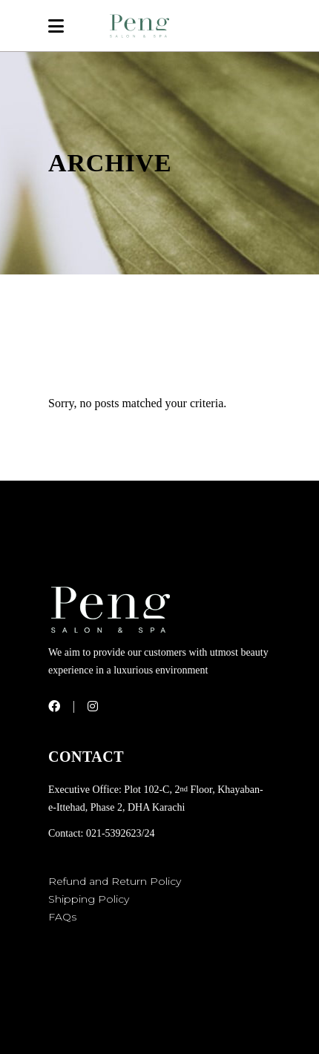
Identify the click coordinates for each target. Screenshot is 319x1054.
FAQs (62, 916)
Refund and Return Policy (114, 881)
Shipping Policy (88, 899)
